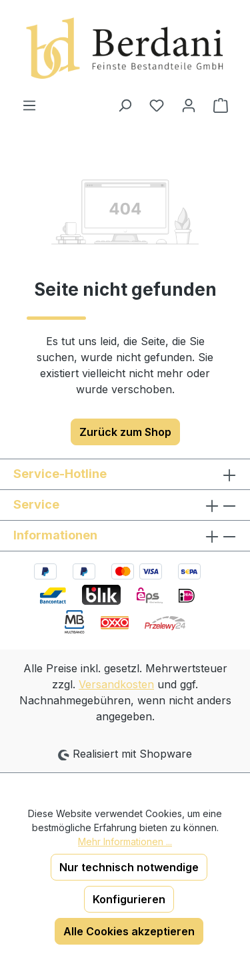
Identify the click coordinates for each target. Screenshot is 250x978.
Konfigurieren (129, 899)
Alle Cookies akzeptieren (129, 931)
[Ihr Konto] (189, 104)
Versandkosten (116, 684)
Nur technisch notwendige (129, 867)
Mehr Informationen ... (125, 841)
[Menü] (29, 104)
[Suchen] (125, 104)
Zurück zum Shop (125, 432)
